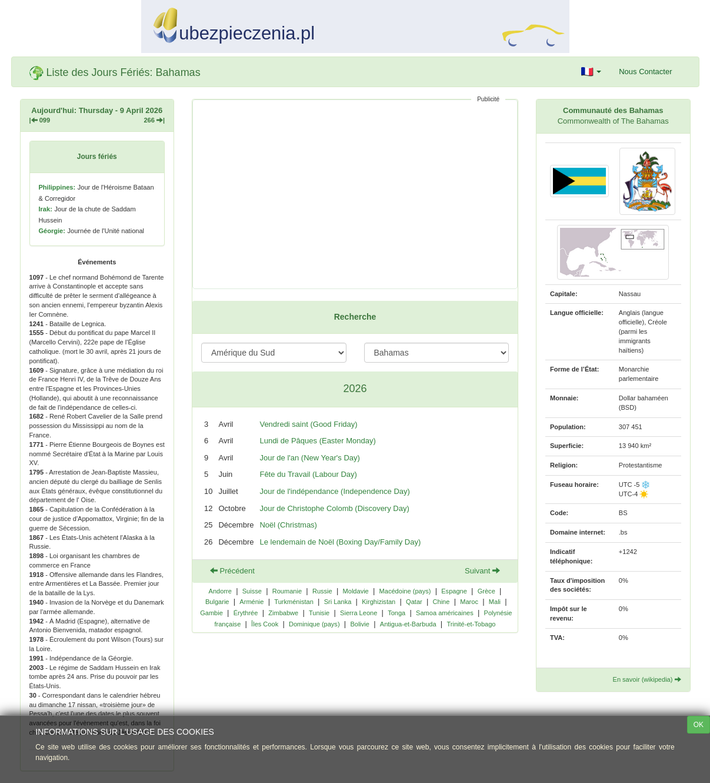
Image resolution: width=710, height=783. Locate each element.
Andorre (220, 591)
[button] (591, 72)
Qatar (414, 601)
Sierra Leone (358, 612)
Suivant (482, 570)
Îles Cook (264, 624)
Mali (495, 601)
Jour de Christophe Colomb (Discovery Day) (334, 508)
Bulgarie (217, 601)
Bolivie (359, 624)
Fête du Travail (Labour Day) (307, 474)
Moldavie (356, 591)
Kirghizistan (378, 601)
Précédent (232, 570)
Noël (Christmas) (288, 524)
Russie (322, 591)
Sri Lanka (338, 601)
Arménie (251, 601)
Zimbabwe (283, 612)
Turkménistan (294, 601)
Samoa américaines (445, 612)
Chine (441, 601)
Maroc (469, 601)
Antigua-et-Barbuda (408, 624)
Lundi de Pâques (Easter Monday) (317, 440)
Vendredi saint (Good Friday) (308, 424)
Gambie (211, 612)
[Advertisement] (355, 194)
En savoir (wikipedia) (647, 679)
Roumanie (287, 591)
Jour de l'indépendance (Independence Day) (334, 491)
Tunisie (319, 612)
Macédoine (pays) (405, 591)
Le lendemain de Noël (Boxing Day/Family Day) (340, 542)
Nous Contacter (645, 71)
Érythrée (246, 612)
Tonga (396, 612)
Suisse (252, 591)
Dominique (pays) (314, 624)
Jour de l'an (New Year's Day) (309, 457)
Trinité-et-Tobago (470, 624)
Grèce (486, 591)
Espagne (454, 591)
